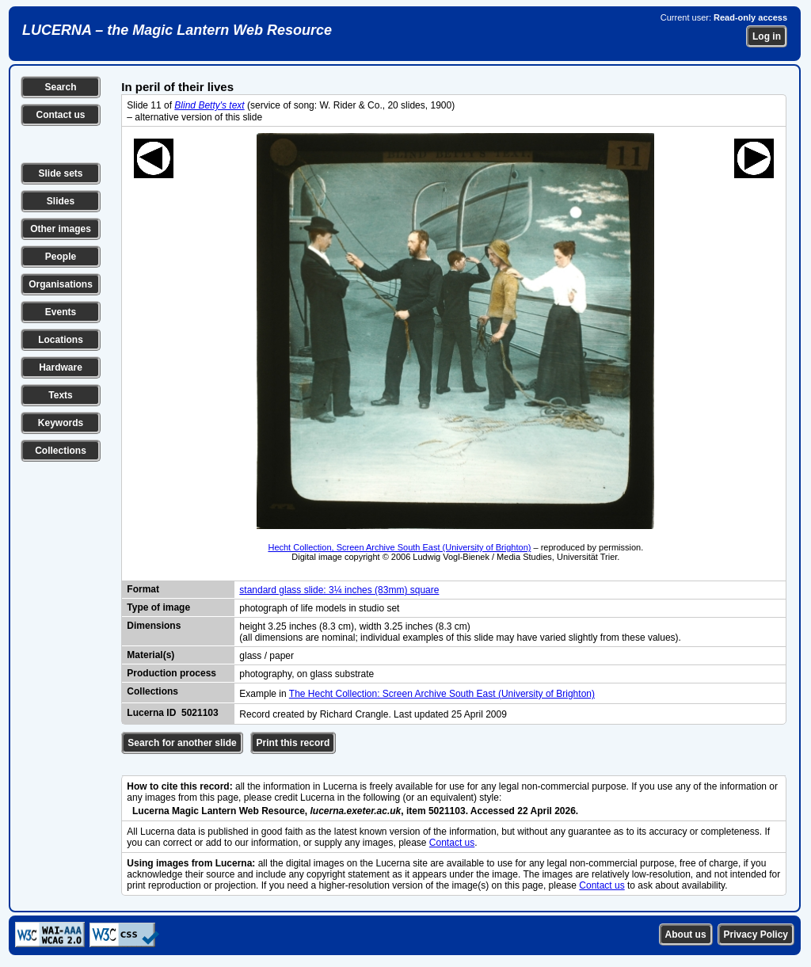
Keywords (60, 422)
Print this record (293, 742)
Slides (60, 201)
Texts (60, 395)
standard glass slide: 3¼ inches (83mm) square (339, 590)
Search (60, 87)
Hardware (60, 367)
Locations (60, 339)
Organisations (61, 284)
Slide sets (60, 173)
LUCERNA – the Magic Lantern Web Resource (177, 30)
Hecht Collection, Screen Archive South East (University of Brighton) (399, 547)
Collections (60, 450)
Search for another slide (182, 742)
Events (60, 312)
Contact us (60, 114)
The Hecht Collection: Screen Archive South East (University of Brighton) (442, 693)
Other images (60, 228)
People (60, 256)
